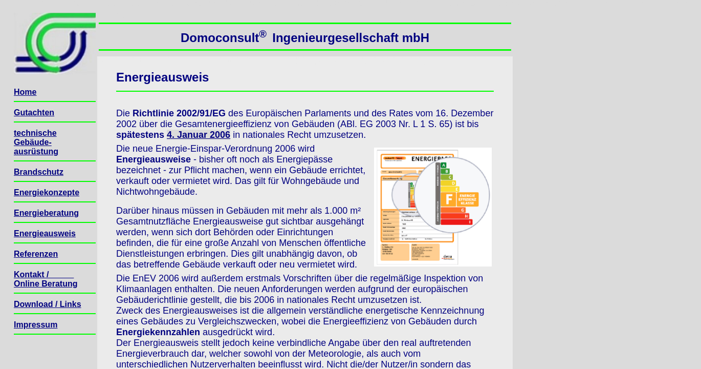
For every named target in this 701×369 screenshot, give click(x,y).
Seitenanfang (112, 15)
